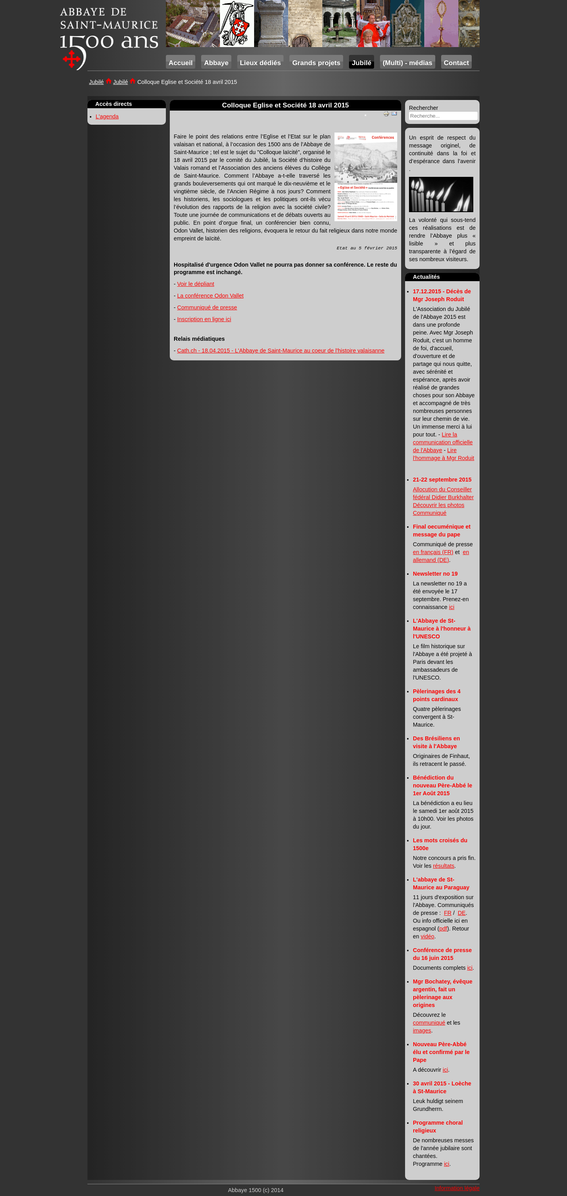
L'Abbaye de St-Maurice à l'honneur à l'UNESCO (442, 629)
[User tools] (365, 115)
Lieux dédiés (260, 63)
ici (451, 607)
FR (447, 913)
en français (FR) (433, 552)
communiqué (429, 1023)
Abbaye (216, 63)
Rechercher (423, 108)
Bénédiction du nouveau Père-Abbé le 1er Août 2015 (442, 785)
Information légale (457, 1188)
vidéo (427, 936)
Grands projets (316, 63)
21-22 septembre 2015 (442, 479)
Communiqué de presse (207, 307)
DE (461, 913)
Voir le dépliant (195, 284)
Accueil (181, 63)
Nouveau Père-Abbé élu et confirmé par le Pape (441, 1052)
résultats (443, 866)
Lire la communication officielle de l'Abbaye (443, 442)
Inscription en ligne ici (204, 319)
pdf (443, 928)
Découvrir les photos (438, 505)
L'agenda (107, 116)
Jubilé (361, 63)
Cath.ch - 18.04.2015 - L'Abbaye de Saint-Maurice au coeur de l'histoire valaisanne (281, 350)
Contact (456, 63)
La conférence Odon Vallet (210, 296)
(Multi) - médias (408, 63)
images (422, 1030)
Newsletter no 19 (435, 574)
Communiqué (430, 513)
